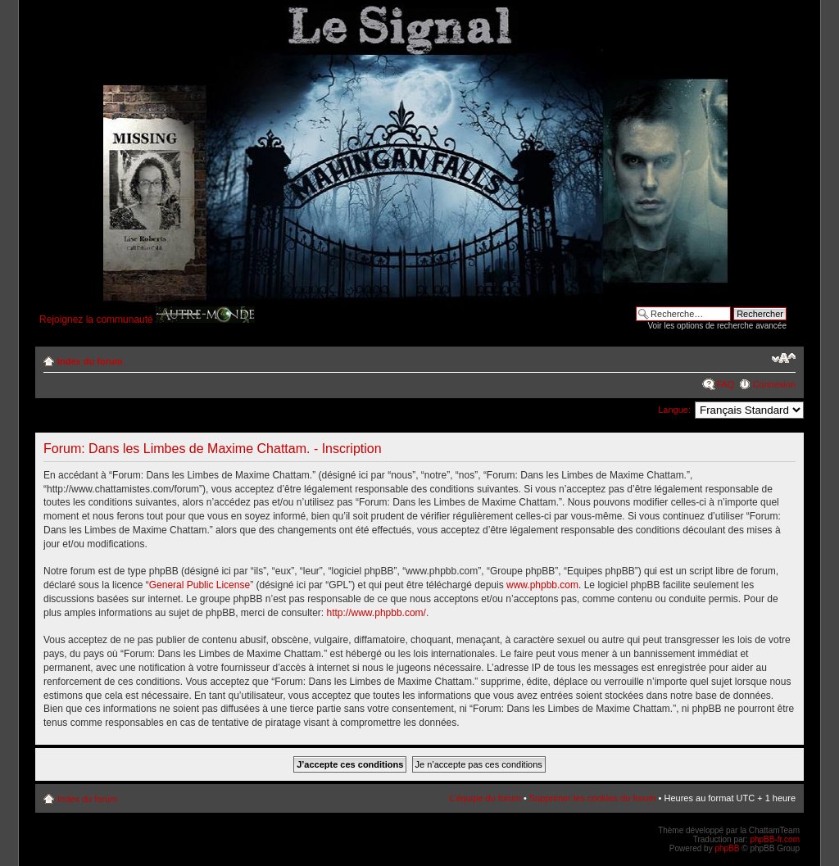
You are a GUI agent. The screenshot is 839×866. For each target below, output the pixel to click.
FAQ (725, 384)
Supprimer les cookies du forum (592, 798)
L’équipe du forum (484, 798)
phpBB (726, 848)
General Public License (199, 585)
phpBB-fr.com (775, 839)
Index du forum (89, 361)
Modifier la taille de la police (784, 358)
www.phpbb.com (542, 585)
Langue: (674, 410)
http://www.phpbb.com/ (376, 613)
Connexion (774, 384)
